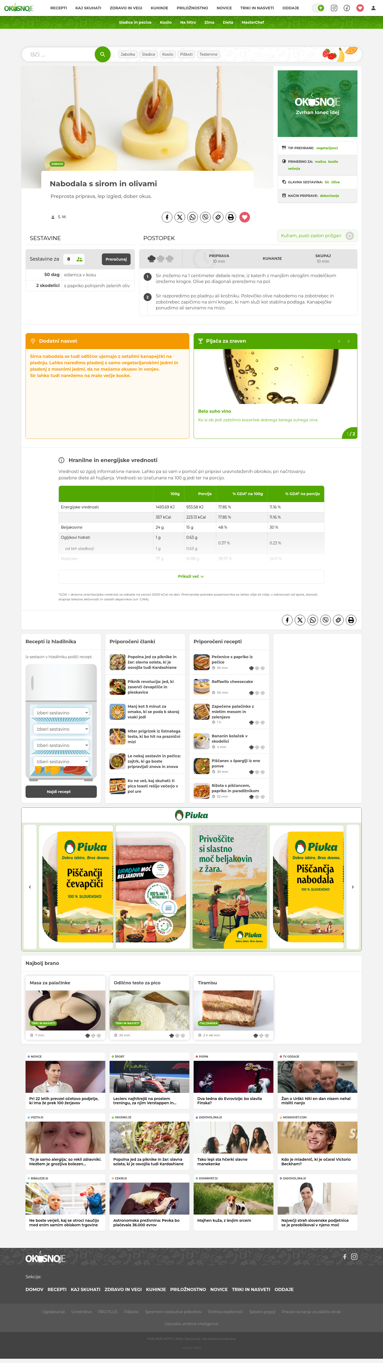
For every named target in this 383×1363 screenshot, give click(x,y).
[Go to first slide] (348, 341)
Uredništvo (82, 1311)
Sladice (148, 54)
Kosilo (166, 22)
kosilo (333, 162)
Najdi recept (64, 791)
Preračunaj (116, 259)
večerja (294, 169)
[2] (153, 887)
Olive (335, 182)
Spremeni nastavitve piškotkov (173, 1311)
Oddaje (290, 8)
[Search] (334, 8)
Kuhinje (159, 8)
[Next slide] (353, 887)
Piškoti (186, 54)
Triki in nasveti (257, 8)
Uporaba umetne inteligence (191, 1323)
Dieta (228, 22)
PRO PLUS (108, 1311)
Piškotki (131, 1311)
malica (320, 162)
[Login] (373, 8)
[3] (230, 887)
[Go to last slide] (30, 887)
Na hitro (188, 22)
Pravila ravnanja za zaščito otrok (311, 1311)
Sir (327, 182)
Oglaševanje (53, 1311)
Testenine (208, 54)
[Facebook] (167, 217)
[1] (76, 887)
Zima (209, 22)
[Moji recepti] (360, 8)
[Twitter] (179, 217)
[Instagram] (354, 1256)
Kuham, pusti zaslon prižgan (317, 236)
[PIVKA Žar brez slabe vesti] (191, 815)
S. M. (62, 217)
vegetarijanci (327, 148)
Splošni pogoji (262, 1311)
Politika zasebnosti (225, 1311)
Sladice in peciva (135, 22)
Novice (224, 8)
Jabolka (128, 54)
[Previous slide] (339, 341)
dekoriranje (329, 196)
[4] (306, 887)
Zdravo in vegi (126, 8)
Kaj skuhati (88, 8)
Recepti (58, 8)
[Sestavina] (61, 712)
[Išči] (103, 54)
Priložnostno (192, 8)
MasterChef (253, 22)
